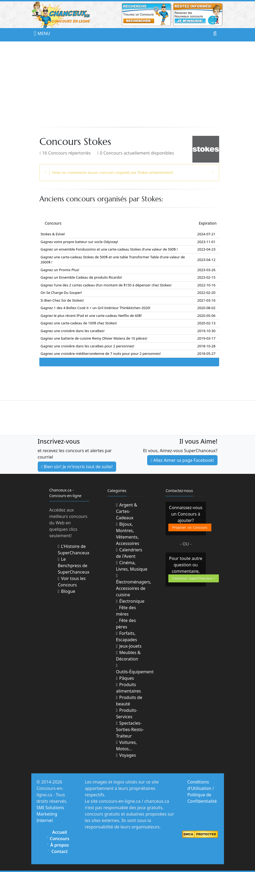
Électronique (130, 601)
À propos (59, 845)
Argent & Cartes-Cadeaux (126, 511)
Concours (59, 839)
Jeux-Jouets (129, 646)
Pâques (125, 678)
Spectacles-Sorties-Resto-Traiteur (130, 729)
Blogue (66, 591)
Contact (59, 851)
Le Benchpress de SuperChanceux (73, 565)
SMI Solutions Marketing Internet (50, 814)
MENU (39, 33)
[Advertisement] (128, 84)
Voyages (126, 755)
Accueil (59, 832)
